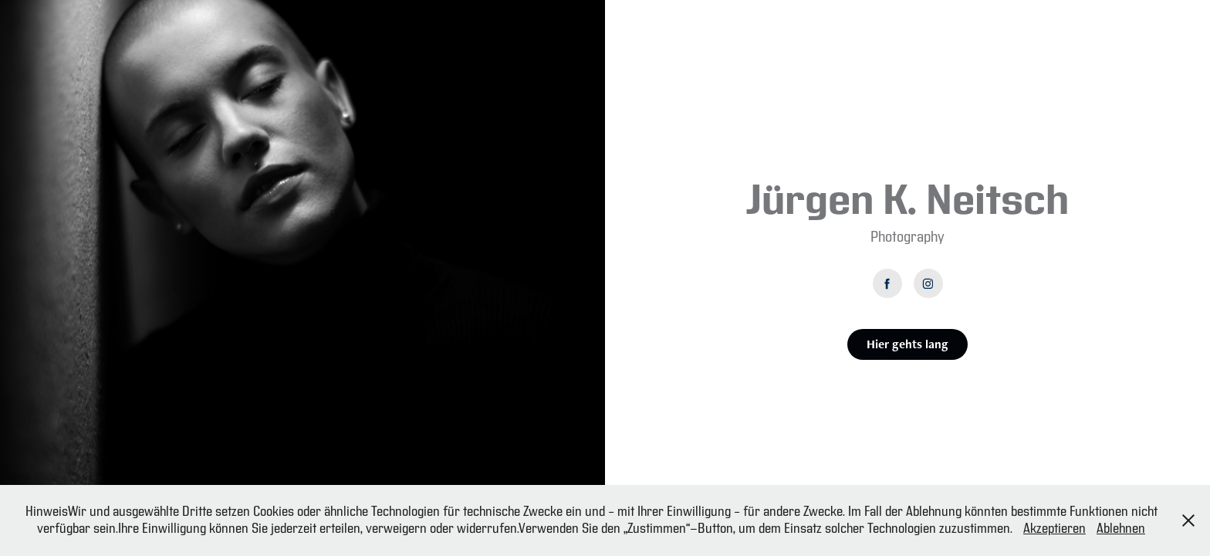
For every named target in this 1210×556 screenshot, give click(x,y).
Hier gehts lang (907, 344)
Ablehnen (1121, 528)
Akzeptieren (1054, 528)
